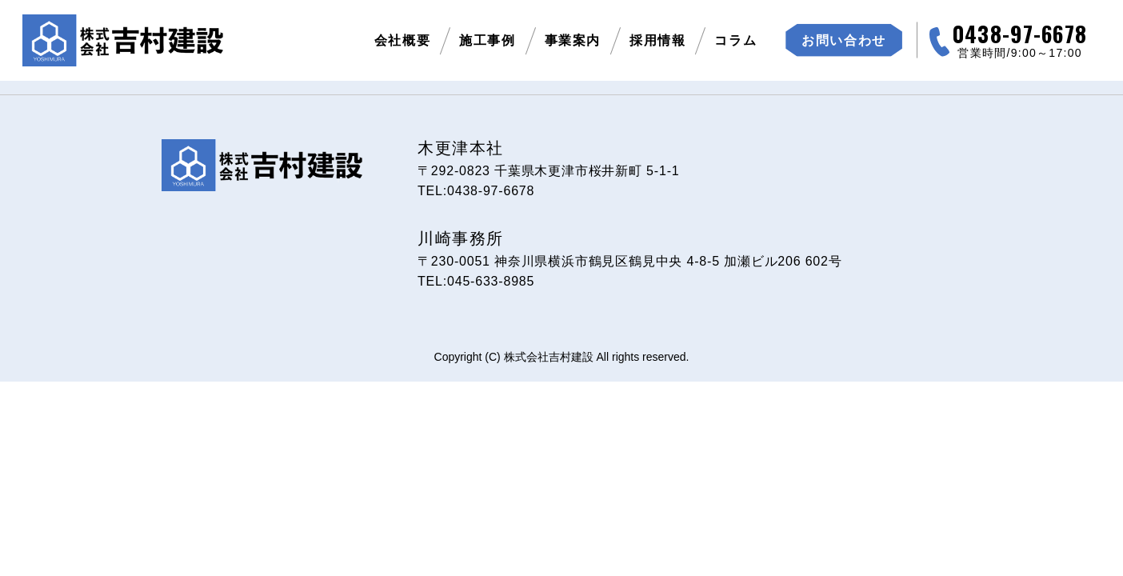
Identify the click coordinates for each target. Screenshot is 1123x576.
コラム (735, 40)
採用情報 (657, 40)
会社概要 (402, 40)
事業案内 (573, 40)
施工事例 (487, 40)
